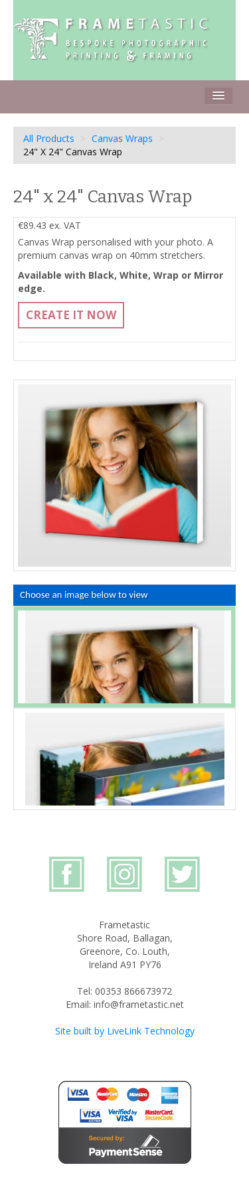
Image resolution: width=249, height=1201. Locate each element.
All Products (48, 138)
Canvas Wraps (122, 138)
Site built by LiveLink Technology (125, 1030)
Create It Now (71, 314)
